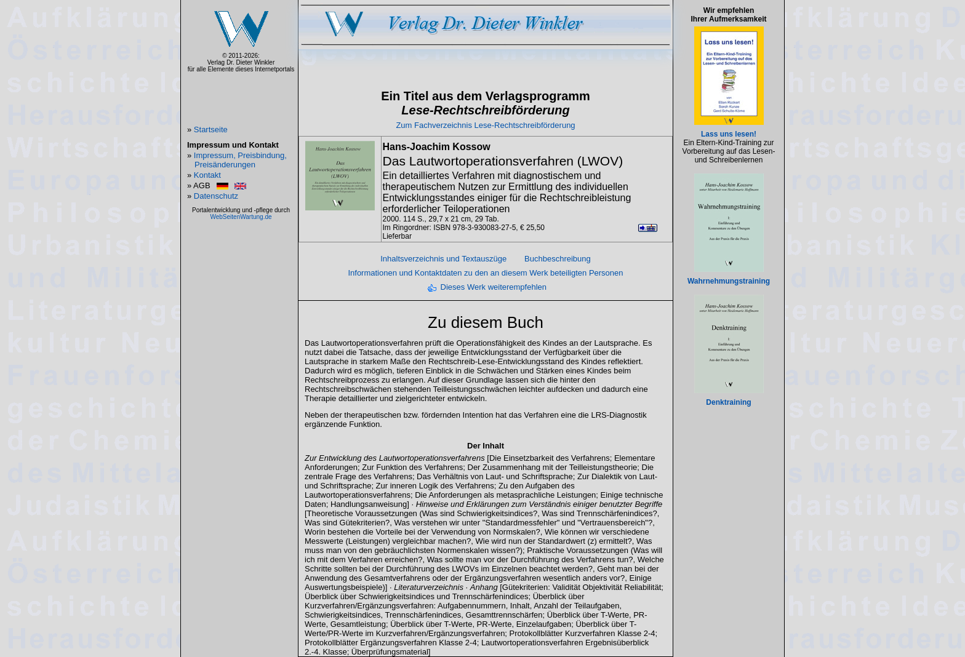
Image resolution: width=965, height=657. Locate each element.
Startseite (211, 129)
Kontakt (207, 175)
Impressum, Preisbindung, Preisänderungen (240, 160)
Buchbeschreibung (557, 258)
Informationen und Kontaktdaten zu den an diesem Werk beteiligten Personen (485, 272)
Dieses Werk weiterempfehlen (494, 287)
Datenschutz (216, 196)
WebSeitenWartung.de (240, 216)
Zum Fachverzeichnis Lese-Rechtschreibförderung (485, 125)
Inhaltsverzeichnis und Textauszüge (443, 258)
